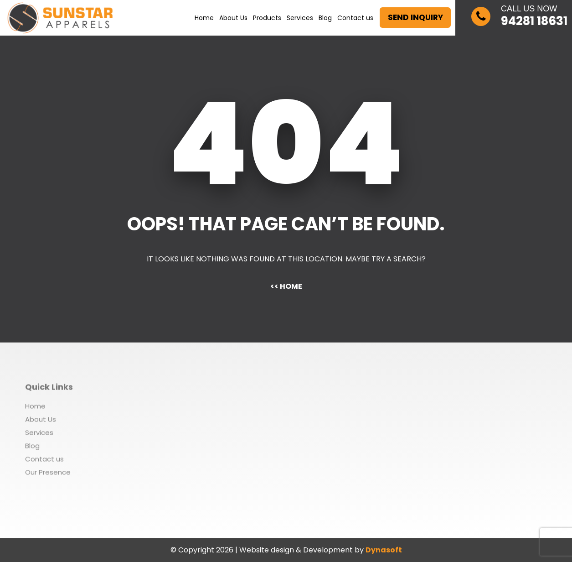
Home (204, 17)
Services (300, 17)
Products (267, 17)
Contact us (355, 17)
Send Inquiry (415, 17)
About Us (233, 17)
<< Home (286, 286)
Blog (325, 17)
